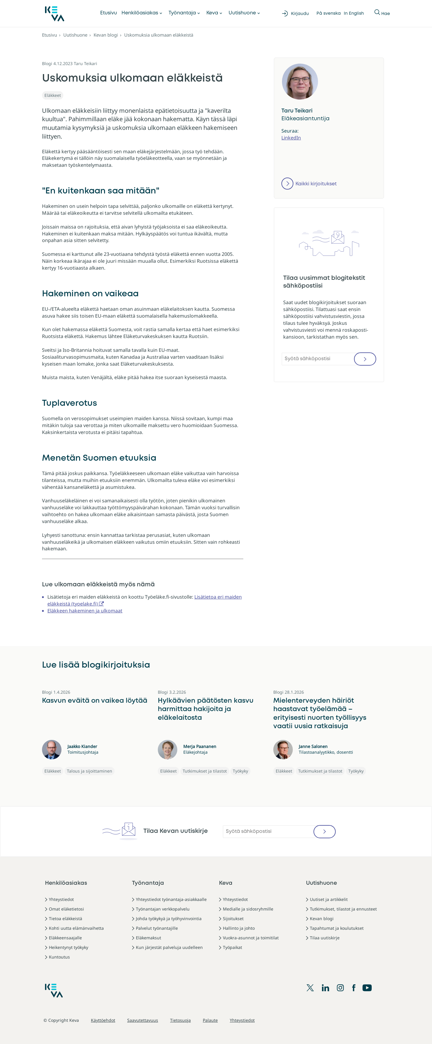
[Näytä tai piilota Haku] (377, 13)
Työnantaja (182, 13)
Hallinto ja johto (239, 928)
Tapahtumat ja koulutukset (337, 928)
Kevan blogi (106, 35)
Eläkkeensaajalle (65, 938)
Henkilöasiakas (140, 13)
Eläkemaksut (148, 938)
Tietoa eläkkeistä (65, 918)
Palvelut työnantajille (157, 928)
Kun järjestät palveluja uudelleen (169, 947)
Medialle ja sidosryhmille (248, 909)
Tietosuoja (180, 1020)
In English (354, 13)
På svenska (328, 13)
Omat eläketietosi (66, 909)
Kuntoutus (59, 957)
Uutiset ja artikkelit (329, 899)
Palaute (210, 1020)
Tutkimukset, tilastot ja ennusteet (343, 909)
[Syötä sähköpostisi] (329, 359)
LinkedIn (291, 137)
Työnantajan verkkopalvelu (163, 909)
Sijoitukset (233, 918)
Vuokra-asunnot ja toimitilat (251, 938)
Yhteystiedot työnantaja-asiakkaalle (171, 899)
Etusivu (108, 13)
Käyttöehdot (103, 1020)
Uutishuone (242, 13)
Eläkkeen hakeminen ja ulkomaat (84, 610)
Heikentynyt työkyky (68, 947)
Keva (212, 13)
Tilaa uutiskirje (325, 938)
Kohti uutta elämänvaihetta (76, 928)
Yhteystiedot (61, 899)
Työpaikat (232, 947)
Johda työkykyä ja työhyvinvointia (169, 918)
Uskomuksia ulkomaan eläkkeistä (158, 35)
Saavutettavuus (142, 1020)
